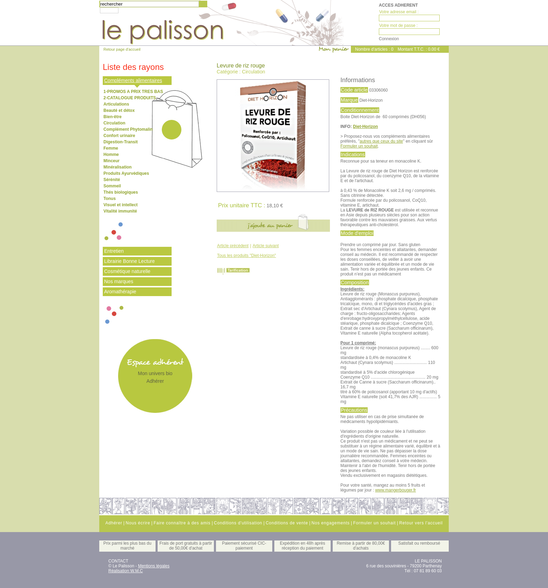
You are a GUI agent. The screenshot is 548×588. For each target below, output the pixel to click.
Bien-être (112, 116)
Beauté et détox (119, 110)
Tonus (109, 198)
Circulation (114, 123)
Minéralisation (117, 167)
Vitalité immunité (120, 211)
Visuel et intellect (120, 204)
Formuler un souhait (359, 146)
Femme (110, 148)
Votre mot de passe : (398, 25)
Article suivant (266, 245)
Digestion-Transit (120, 141)
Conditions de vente (287, 523)
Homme (111, 154)
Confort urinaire (119, 135)
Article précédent (232, 245)
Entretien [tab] (114, 251)
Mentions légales (154, 566)
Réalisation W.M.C (125, 570)
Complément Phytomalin (128, 129)
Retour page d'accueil (121, 49)
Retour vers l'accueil (420, 523)
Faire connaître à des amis (181, 523)
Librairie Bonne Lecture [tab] (129, 261)
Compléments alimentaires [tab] (133, 80)
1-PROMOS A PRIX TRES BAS (133, 91)
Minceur (111, 160)
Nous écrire (137, 523)
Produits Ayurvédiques (126, 173)
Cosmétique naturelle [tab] (127, 271)
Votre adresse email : (399, 11)
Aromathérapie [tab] (120, 291)
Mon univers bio (155, 373)
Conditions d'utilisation (238, 523)
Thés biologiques (120, 192)
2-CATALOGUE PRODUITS (129, 97)
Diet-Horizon (365, 126)
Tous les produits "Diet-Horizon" (246, 255)
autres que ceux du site (381, 141)
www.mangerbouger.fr (395, 490)
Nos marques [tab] (118, 281)
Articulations (116, 104)
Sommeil (112, 186)
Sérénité (111, 179)
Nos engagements (330, 523)
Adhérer (155, 381)
